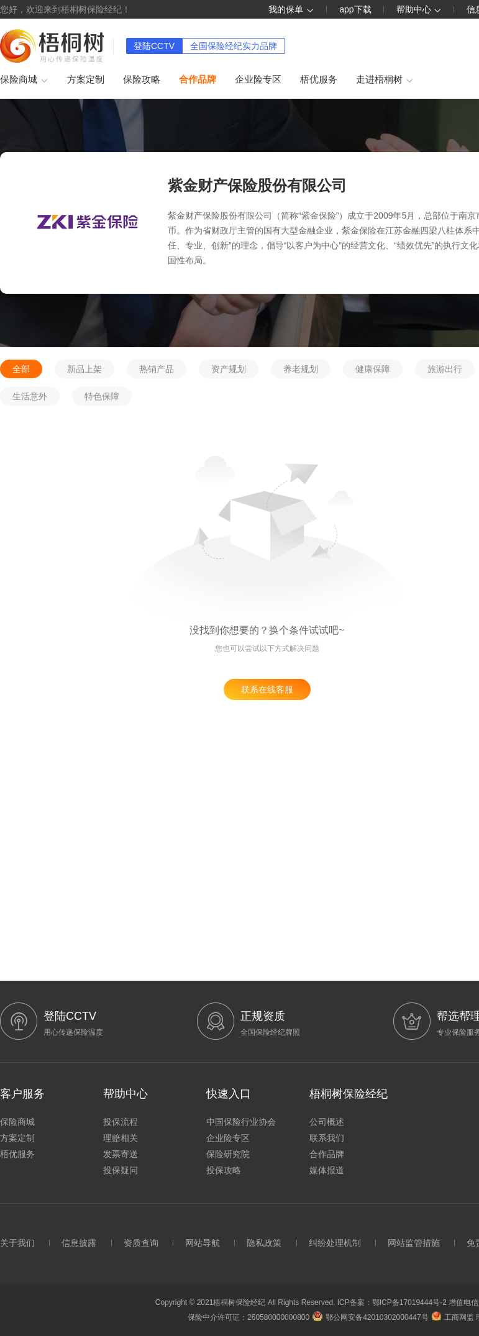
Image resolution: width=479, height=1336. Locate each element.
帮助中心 (419, 9)
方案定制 (85, 79)
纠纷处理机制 (335, 1243)
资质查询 (141, 1243)
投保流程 (120, 1122)
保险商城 (24, 80)
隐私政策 (264, 1243)
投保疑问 (120, 1170)
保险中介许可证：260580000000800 (248, 1317)
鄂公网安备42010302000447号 (370, 1317)
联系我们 (326, 1138)
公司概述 (326, 1122)
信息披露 (79, 1243)
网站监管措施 (414, 1243)
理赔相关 (120, 1138)
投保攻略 (223, 1170)
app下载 (355, 9)
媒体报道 (326, 1170)
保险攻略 (141, 79)
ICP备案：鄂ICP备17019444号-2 (393, 1302)
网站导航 (202, 1243)
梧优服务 (318, 79)
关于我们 (17, 1243)
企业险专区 (258, 79)
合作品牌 (197, 79)
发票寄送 (120, 1154)
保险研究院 (228, 1154)
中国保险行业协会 (241, 1122)
